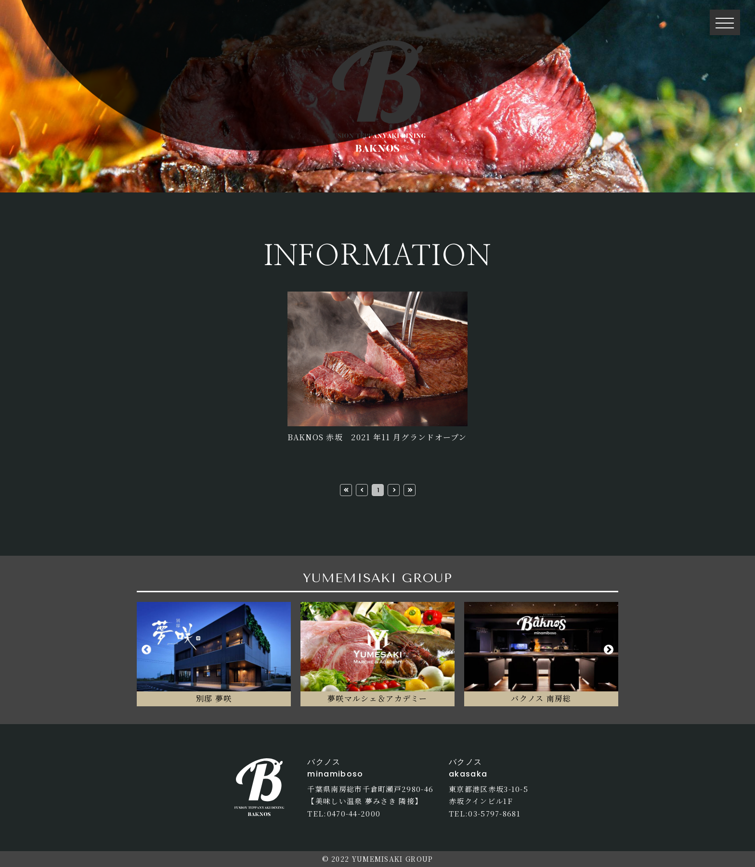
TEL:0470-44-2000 (343, 813)
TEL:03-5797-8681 (485, 813)
